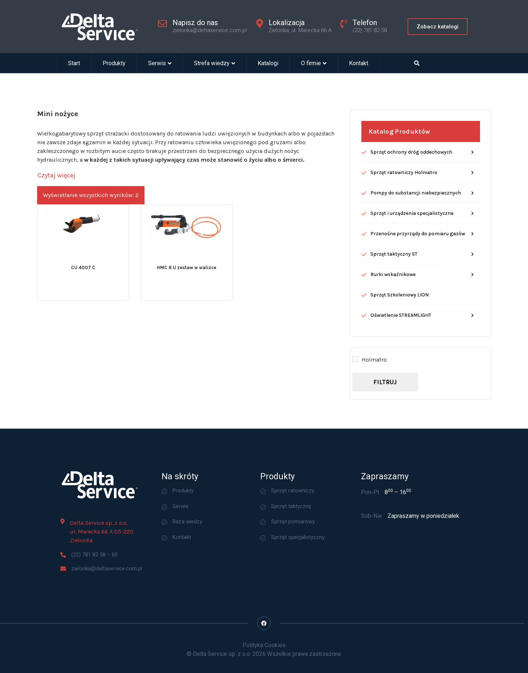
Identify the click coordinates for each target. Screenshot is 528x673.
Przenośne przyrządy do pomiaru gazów (417, 264)
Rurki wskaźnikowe (393, 305)
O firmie (313, 63)
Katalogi (268, 63)
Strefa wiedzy (214, 63)
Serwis (159, 63)
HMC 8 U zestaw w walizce (186, 297)
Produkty (114, 63)
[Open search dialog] (416, 63)
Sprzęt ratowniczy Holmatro (403, 203)
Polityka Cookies (264, 645)
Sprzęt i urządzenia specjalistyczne (411, 243)
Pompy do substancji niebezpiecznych (415, 223)
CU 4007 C (83, 297)
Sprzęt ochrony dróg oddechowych (411, 182)
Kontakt (358, 63)
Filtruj (385, 412)
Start (74, 63)
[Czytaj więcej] (56, 205)
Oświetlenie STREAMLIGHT (400, 345)
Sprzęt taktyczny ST (393, 284)
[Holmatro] (355, 389)
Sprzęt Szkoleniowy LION (399, 325)
